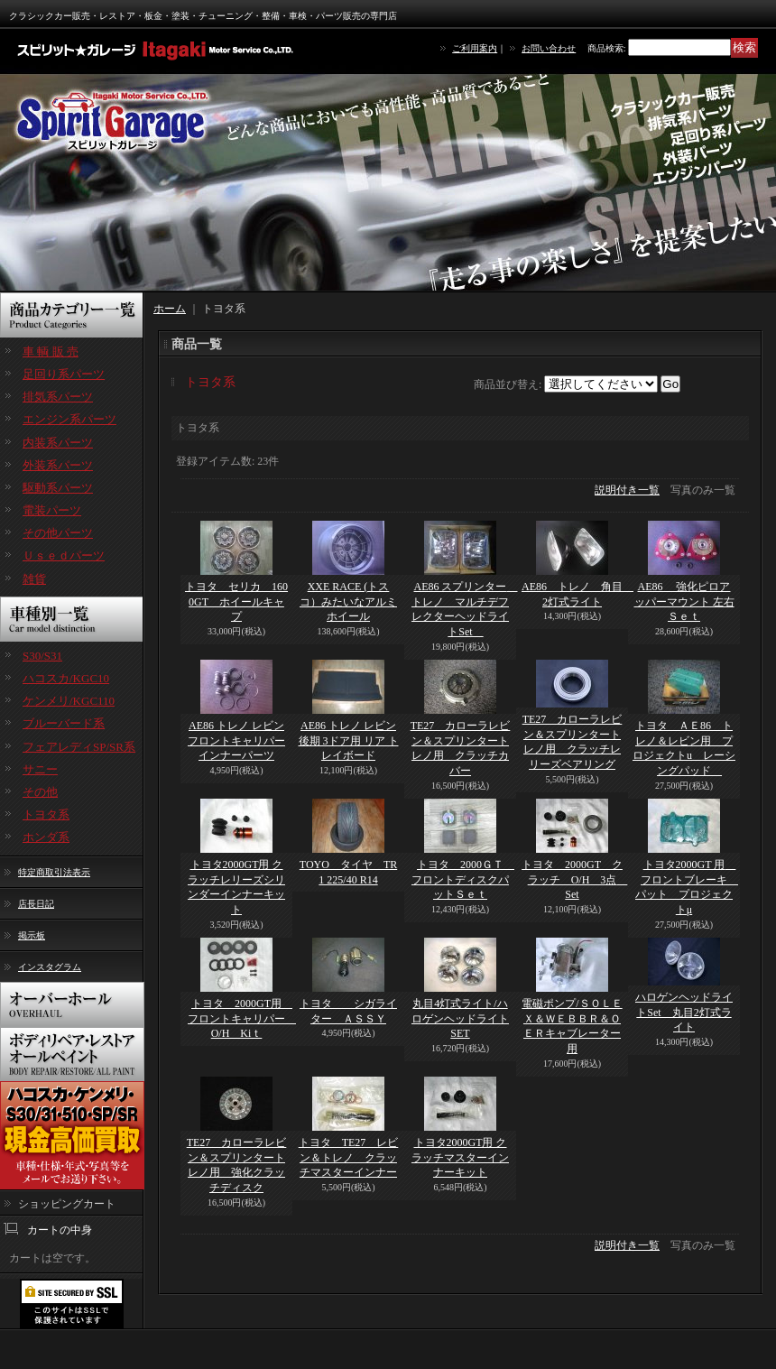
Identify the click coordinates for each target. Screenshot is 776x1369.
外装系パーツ (58, 465)
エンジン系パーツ (69, 419)
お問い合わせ (549, 48)
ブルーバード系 (64, 723)
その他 (40, 792)
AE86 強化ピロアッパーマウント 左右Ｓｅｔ (684, 602)
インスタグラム (49, 967)
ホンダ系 (46, 837)
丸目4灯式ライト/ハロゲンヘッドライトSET (460, 1019)
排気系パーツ (58, 396)
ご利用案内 (474, 48)
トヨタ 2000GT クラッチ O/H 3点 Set (574, 880)
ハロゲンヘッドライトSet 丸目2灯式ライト (684, 1012)
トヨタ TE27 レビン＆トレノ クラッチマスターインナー (349, 1157)
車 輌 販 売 (51, 351)
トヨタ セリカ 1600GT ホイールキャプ (236, 602)
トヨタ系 (46, 814)
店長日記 (36, 904)
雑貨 (34, 579)
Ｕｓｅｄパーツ (64, 555)
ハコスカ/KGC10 (66, 678)
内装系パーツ (58, 442)
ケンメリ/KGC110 (69, 701)
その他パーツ (58, 533)
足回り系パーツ (64, 374)
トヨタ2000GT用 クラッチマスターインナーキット (460, 1157)
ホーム (169, 308)
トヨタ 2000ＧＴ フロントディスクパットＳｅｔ (462, 880)
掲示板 (31, 935)
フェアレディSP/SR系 (79, 747)
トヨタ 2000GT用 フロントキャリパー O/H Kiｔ (242, 1019)
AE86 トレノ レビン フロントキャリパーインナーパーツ (236, 741)
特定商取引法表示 (54, 872)
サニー (40, 769)
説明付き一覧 (627, 490)
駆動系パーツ (58, 488)
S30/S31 (42, 655)
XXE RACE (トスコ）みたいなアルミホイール (348, 602)
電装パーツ (52, 510)
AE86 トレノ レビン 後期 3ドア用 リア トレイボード (349, 741)
